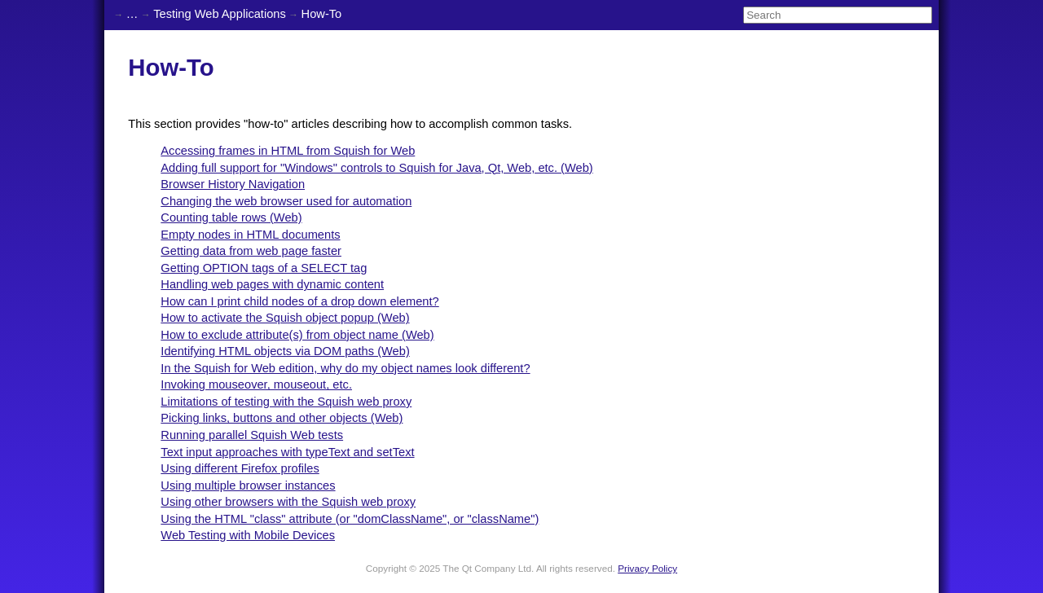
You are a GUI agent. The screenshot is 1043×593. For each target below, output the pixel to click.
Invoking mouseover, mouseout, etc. (256, 384)
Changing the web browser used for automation (286, 201)
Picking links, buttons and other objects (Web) (282, 417)
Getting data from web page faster (251, 250)
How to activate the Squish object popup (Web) (285, 317)
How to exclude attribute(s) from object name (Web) (297, 334)
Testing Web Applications (219, 13)
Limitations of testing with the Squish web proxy (286, 401)
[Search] (837, 15)
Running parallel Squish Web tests (252, 434)
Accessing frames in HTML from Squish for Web (288, 150)
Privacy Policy (647, 568)
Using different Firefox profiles (240, 468)
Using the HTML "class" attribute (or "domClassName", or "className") (350, 518)
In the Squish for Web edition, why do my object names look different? (345, 368)
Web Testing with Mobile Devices (248, 535)
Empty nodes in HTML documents (250, 234)
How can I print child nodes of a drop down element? (299, 301)
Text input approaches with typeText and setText (287, 452)
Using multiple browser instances (248, 485)
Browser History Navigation (233, 184)
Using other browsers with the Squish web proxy (288, 501)
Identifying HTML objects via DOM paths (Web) (285, 351)
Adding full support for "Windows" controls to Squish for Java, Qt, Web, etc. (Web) (376, 167)
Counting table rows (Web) (231, 217)
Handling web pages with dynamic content (272, 284)
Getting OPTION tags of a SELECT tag (264, 268)
